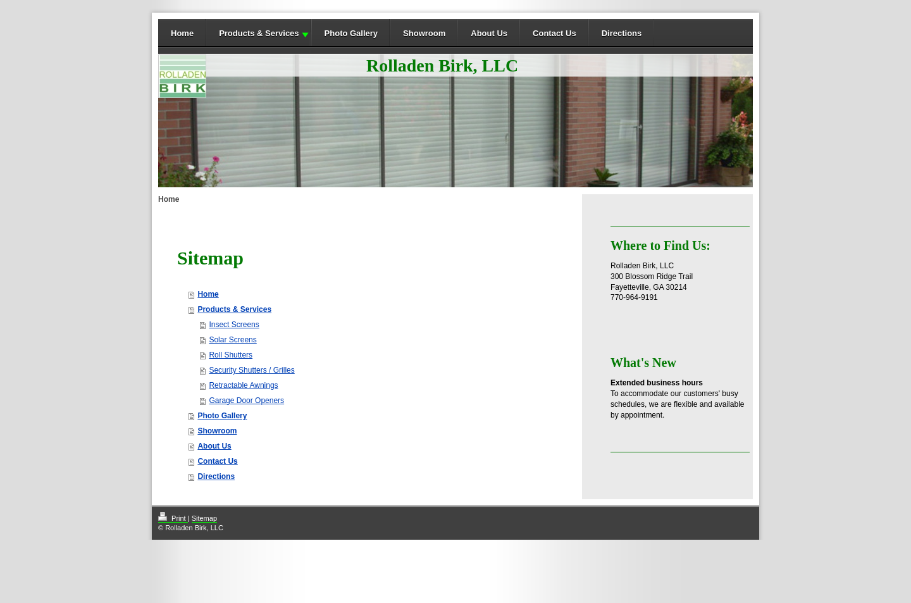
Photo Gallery (351, 33)
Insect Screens (234, 324)
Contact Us (554, 33)
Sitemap (204, 518)
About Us (489, 33)
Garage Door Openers (246, 400)
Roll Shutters (230, 355)
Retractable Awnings (243, 385)
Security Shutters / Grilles (251, 370)
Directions (622, 33)
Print (173, 518)
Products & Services (259, 33)
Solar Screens (232, 339)
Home (182, 33)
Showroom (424, 33)
